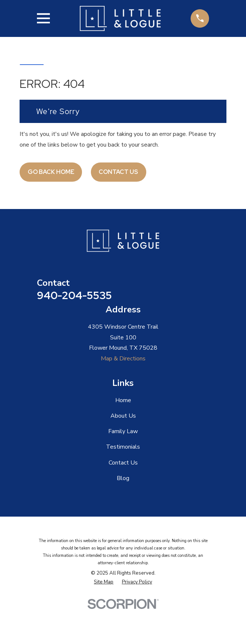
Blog (123, 478)
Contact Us (118, 172)
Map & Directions (123, 358)
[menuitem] (103, 582)
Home (123, 400)
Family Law (123, 431)
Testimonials (123, 447)
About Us (123, 416)
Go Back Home (51, 172)
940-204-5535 (74, 295)
